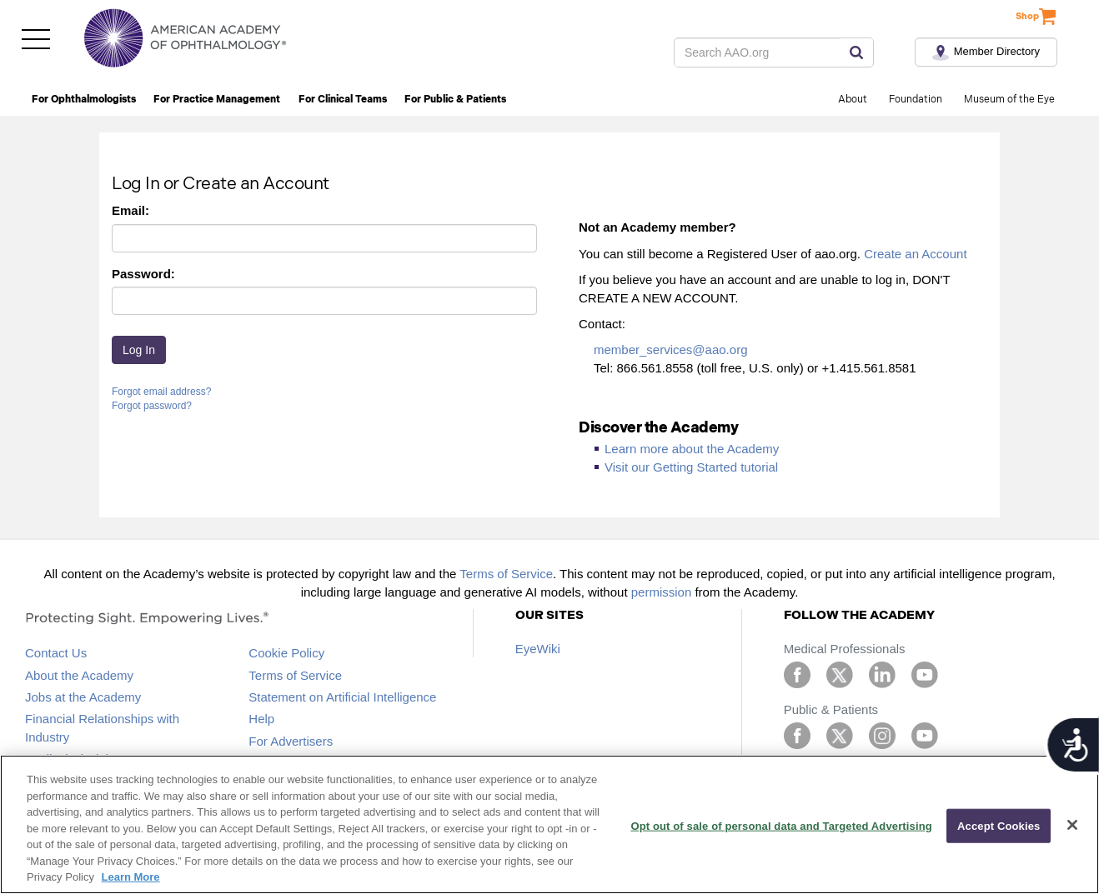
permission (661, 592)
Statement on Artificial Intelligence (342, 697)
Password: (143, 274)
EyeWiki (537, 649)
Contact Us (56, 653)
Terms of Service (506, 574)
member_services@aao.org (670, 349)
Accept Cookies (998, 825)
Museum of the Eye (1009, 99)
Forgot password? (152, 406)
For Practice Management (216, 99)
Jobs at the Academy (83, 697)
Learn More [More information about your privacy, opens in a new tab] (131, 877)
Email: (130, 210)
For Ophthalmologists (84, 99)
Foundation (915, 99)
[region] (549, 824)
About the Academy (79, 675)
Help (261, 719)
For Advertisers (290, 741)
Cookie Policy (286, 653)
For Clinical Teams (343, 99)
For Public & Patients (455, 99)
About (852, 99)
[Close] (1072, 825)
